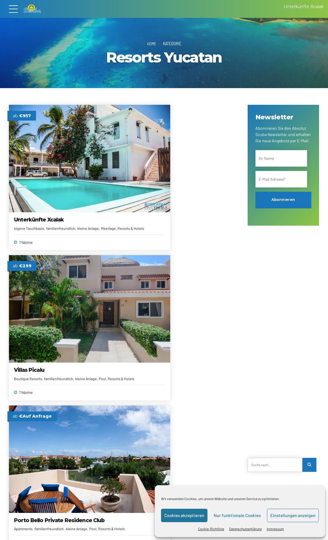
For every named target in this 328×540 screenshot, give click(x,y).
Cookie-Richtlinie (211, 529)
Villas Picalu (106, 160)
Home (151, 43)
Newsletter (132, 525)
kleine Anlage (27, 174)
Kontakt (60, 525)
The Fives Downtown (196, 414)
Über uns (42, 525)
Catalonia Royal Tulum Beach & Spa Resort (120, 290)
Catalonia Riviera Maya (198, 287)
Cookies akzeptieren (184, 515)
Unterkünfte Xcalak (39, 160)
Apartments (178, 175)
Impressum (275, 529)
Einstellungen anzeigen (292, 515)
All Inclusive (23, 302)
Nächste (212, 474)
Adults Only (100, 302)
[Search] (309, 465)
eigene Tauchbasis (29, 169)
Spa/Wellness (40, 308)
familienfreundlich (136, 169)
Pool (118, 174)
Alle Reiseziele (107, 525)
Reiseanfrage (81, 525)
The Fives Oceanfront (119, 414)
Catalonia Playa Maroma (34, 417)
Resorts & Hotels (137, 174)
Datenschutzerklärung (245, 529)
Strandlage (62, 308)
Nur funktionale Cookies (237, 515)
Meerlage (47, 174)
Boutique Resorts (105, 169)
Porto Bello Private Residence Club (193, 163)
